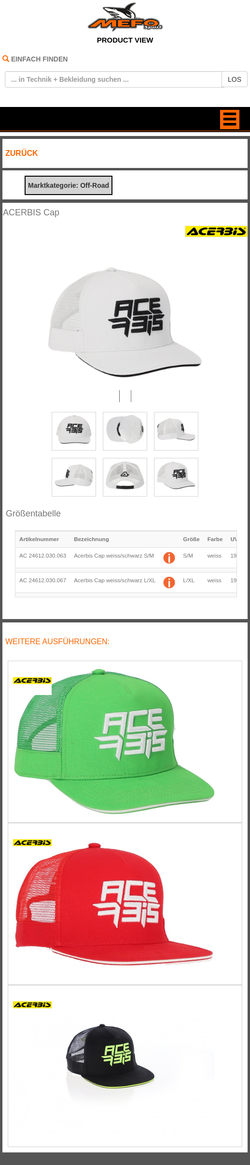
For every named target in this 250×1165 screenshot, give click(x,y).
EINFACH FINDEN (39, 59)
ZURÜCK (21, 153)
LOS (234, 79)
